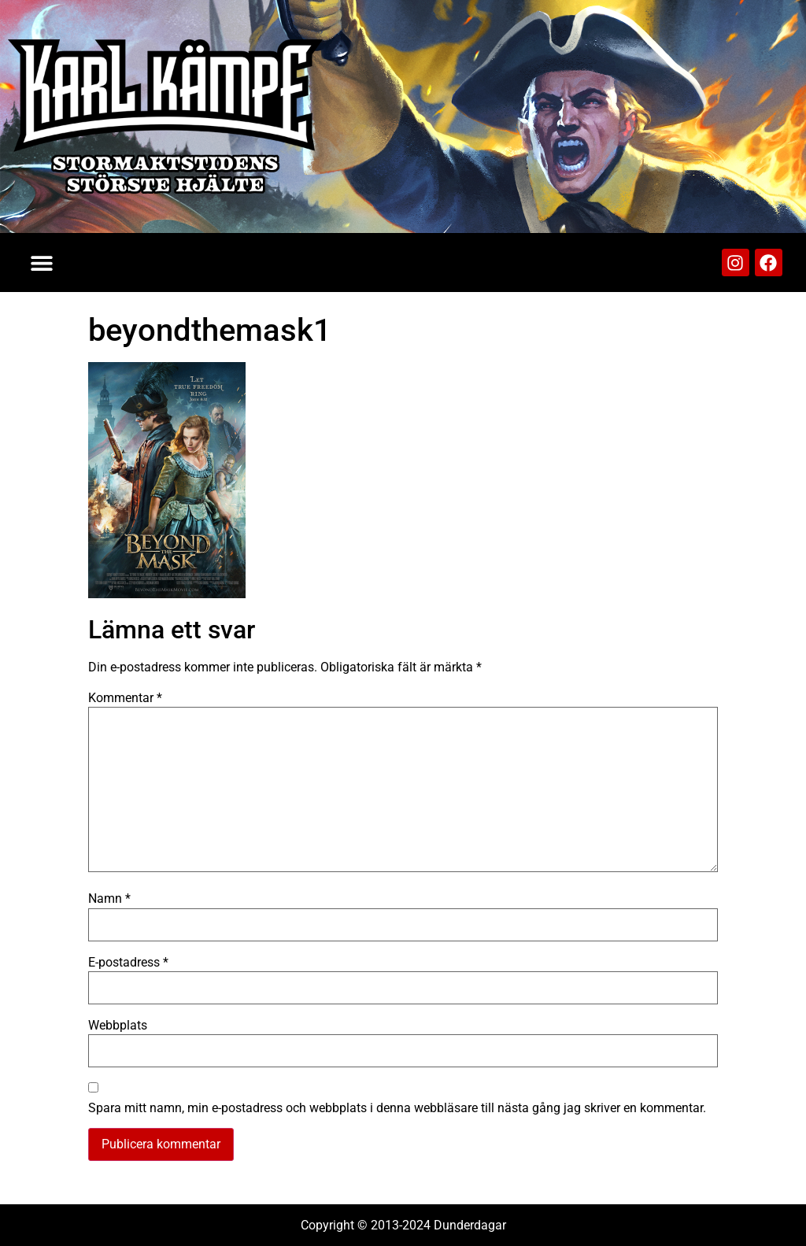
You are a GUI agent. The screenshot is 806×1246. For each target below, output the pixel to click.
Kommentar (125, 698)
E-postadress (128, 962)
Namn (109, 899)
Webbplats (117, 1025)
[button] (41, 262)
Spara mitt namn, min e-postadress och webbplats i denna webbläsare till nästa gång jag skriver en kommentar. (397, 1108)
